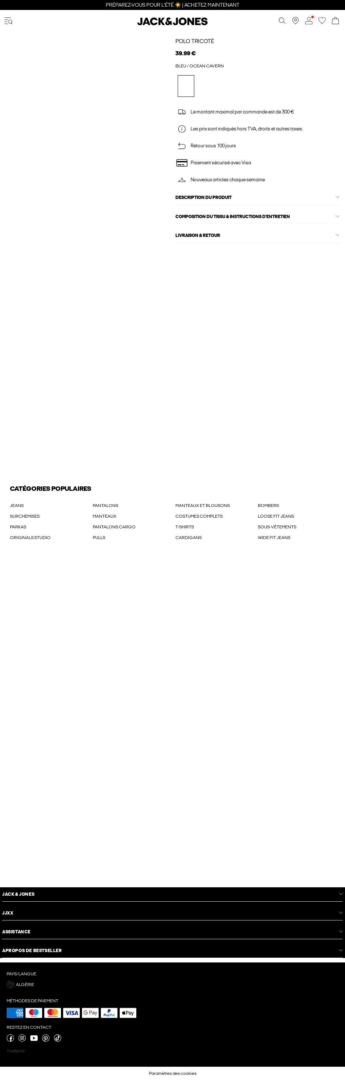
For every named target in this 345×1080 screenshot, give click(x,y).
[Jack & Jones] (172, 24)
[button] (172, 984)
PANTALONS (105, 505)
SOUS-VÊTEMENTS (277, 526)
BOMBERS (268, 505)
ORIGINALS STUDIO (30, 537)
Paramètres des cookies (173, 1073)
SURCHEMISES (25, 516)
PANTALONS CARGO (114, 526)
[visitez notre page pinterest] (45, 1040)
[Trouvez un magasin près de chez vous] (295, 22)
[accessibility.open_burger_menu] (8, 21)
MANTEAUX (104, 516)
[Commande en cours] (335, 21)
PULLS (99, 537)
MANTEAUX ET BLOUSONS (202, 505)
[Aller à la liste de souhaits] (322, 22)
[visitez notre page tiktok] (57, 1040)
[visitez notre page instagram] (22, 1040)
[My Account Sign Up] (172, 721)
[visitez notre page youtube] (34, 1040)
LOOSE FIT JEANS (276, 516)
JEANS (17, 505)
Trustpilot (15, 1050)
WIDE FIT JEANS (274, 537)
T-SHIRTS (184, 526)
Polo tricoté (194, 41)
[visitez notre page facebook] (10, 1040)
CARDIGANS (188, 537)
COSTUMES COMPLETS (199, 516)
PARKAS (18, 526)
